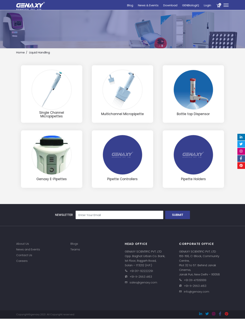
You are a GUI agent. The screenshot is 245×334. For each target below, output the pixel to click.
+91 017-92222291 (141, 271)
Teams (75, 249)
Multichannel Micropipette (122, 114)
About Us (22, 244)
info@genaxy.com (196, 292)
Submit (177, 215)
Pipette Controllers (122, 179)
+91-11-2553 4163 (141, 277)
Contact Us (24, 255)
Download (170, 5)
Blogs (74, 244)
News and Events (28, 249)
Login (207, 5)
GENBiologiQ (190, 5)
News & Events (148, 5)
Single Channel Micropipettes (51, 114)
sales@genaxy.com (143, 282)
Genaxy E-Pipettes (51, 179)
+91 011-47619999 (195, 280)
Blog (130, 5)
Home (20, 52)
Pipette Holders (193, 179)
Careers (22, 261)
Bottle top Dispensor (193, 114)
